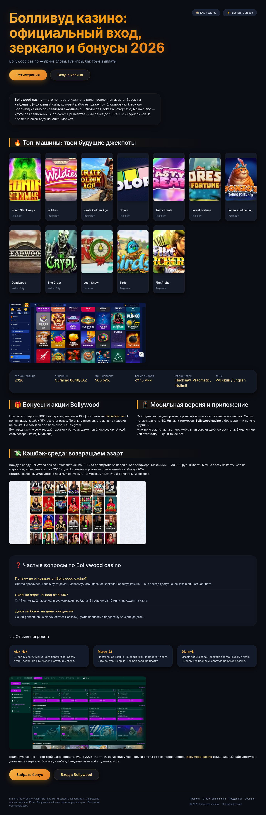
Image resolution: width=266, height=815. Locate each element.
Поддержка (235, 798)
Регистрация (28, 75)
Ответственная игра (214, 798)
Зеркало (250, 798)
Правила (195, 798)
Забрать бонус (29, 774)
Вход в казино (70, 75)
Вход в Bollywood (76, 774)
